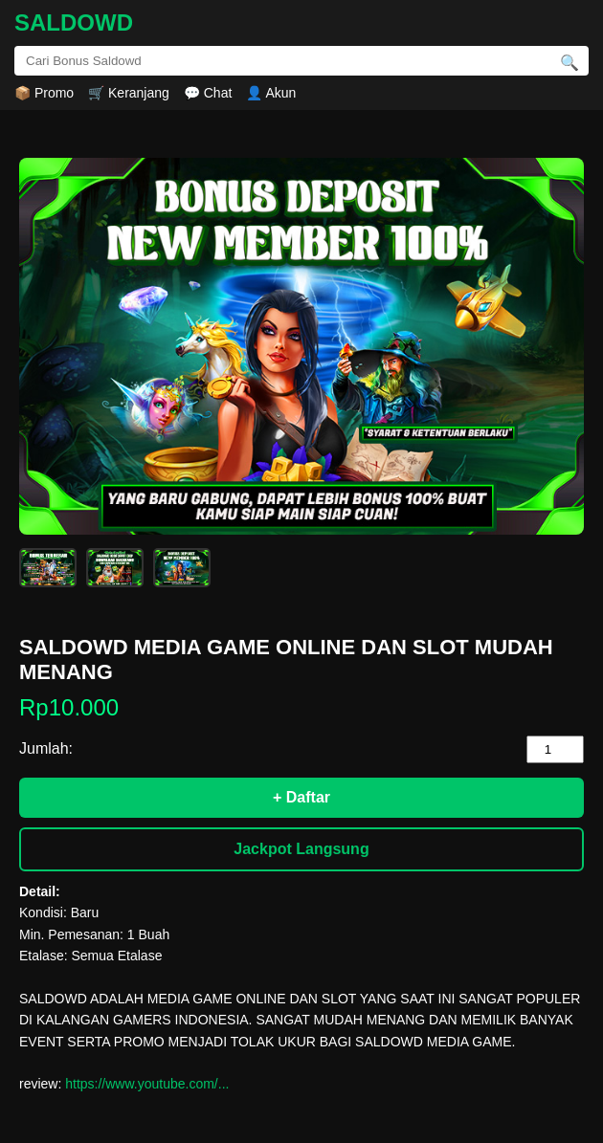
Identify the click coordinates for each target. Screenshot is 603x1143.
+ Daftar (301, 797)
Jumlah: (46, 748)
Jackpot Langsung (301, 849)
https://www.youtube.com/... (147, 1083)
